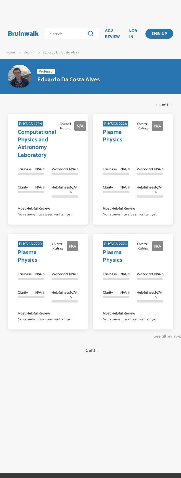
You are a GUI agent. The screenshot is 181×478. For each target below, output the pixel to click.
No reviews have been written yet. (45, 214)
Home (10, 52)
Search (29, 52)
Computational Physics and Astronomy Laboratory (37, 143)
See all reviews (167, 336)
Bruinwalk (23, 33)
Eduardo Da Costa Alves (61, 52)
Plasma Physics (112, 136)
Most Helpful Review (34, 208)
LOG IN (133, 33)
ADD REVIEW (112, 33)
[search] (66, 33)
